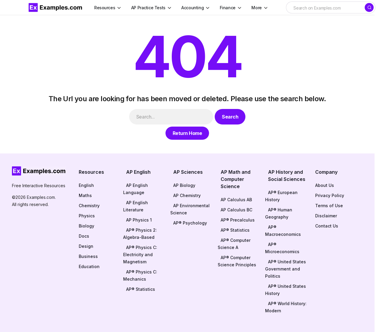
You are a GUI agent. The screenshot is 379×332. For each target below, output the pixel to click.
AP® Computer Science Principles (237, 261)
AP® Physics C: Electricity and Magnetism (140, 254)
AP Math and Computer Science (235, 179)
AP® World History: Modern (286, 307)
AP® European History (281, 196)
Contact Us (326, 225)
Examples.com (41, 197)
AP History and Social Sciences (286, 175)
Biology (86, 225)
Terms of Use (329, 205)
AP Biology (184, 185)
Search (230, 117)
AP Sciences (188, 172)
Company (326, 172)
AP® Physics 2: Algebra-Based (140, 234)
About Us (324, 185)
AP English (138, 172)
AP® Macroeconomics (283, 231)
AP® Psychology (190, 222)
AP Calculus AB (236, 199)
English (86, 185)
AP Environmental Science (190, 209)
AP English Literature (135, 206)
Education (89, 266)
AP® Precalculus (238, 219)
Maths (85, 195)
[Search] (369, 7)
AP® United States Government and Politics (285, 269)
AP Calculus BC (236, 209)
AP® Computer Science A (234, 244)
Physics (87, 215)
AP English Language (135, 189)
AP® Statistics (140, 289)
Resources (91, 172)
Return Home (187, 133)
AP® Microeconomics (282, 248)
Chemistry (89, 205)
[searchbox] (325, 8)
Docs (84, 236)
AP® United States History (285, 290)
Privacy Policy (329, 195)
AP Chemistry (187, 195)
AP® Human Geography (278, 213)
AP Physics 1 (139, 219)
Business (88, 256)
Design (86, 246)
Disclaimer (326, 215)
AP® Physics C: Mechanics (140, 275)
